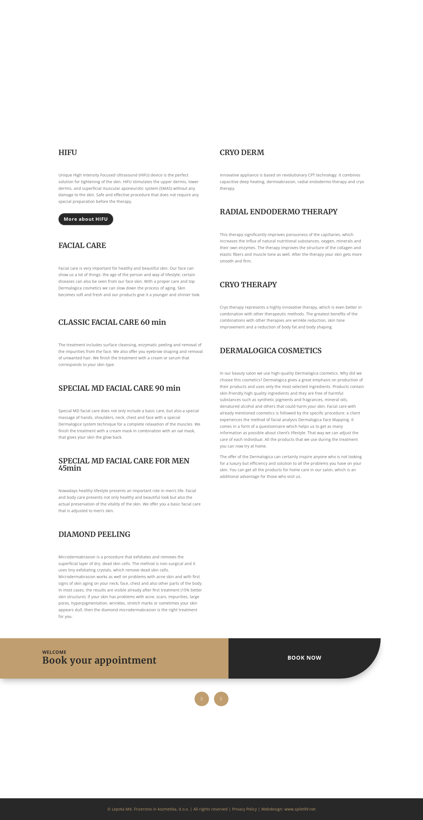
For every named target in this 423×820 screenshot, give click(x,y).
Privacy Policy (244, 809)
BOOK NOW (304, 657)
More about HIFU (86, 219)
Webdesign (271, 809)
